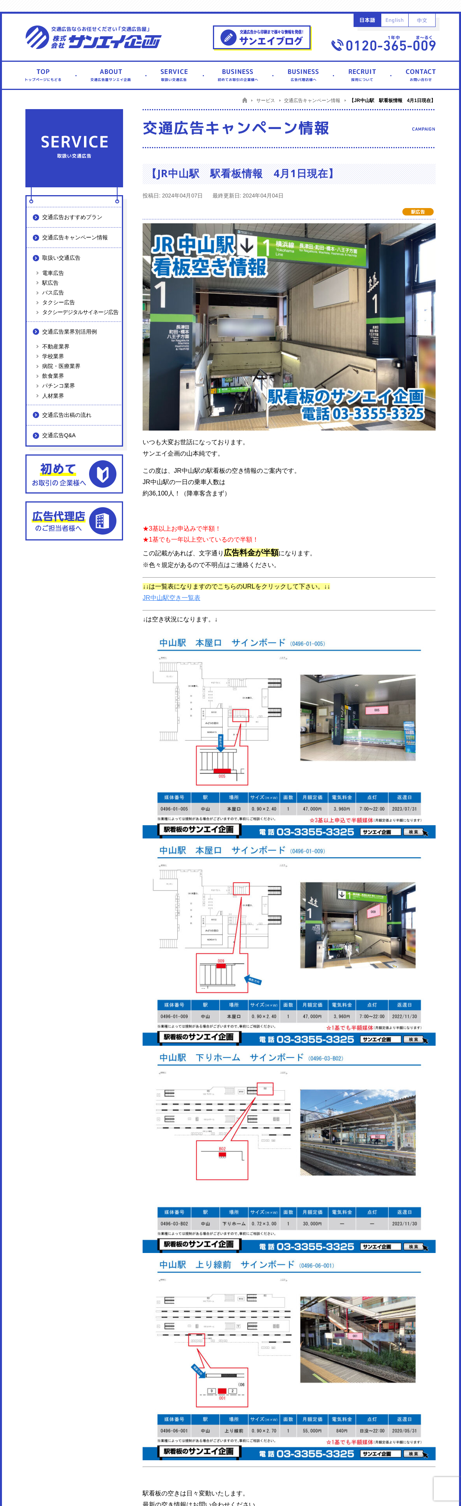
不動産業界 (56, 346)
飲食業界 (53, 376)
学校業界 (53, 356)
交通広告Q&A (59, 435)
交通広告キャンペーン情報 (75, 237)
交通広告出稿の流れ (66, 415)
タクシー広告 (58, 302)
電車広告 (53, 273)
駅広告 (50, 283)
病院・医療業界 (61, 366)
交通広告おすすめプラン (72, 217)
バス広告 (53, 292)
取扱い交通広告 (61, 258)
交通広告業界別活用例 (69, 331)
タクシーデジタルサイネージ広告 (80, 312)
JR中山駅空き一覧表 (171, 597)
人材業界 (53, 396)
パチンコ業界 (58, 385)
